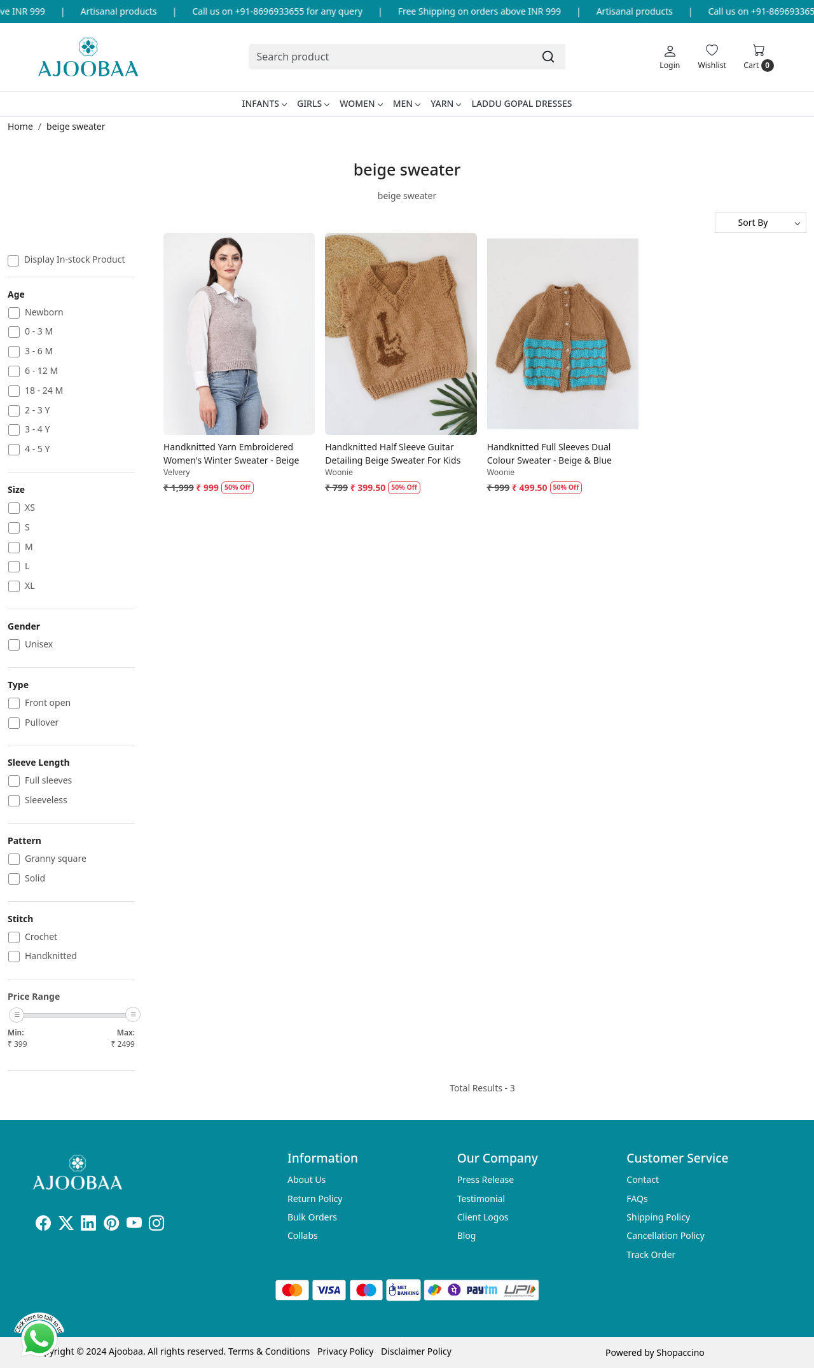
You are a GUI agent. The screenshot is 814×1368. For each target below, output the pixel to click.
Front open (48, 703)
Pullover (42, 722)
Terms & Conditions (269, 1351)
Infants (264, 103)
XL (30, 586)
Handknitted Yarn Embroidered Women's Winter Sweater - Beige (231, 453)
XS (30, 507)
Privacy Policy (345, 1351)
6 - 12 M (41, 371)
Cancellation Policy (665, 1235)
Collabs (302, 1235)
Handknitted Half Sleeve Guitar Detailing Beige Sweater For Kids (392, 453)
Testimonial (481, 1198)
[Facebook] (43, 1225)
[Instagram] (156, 1225)
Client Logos (483, 1217)
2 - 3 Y (37, 410)
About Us (306, 1179)
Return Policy (314, 1198)
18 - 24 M (44, 390)
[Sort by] (760, 222)
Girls (313, 103)
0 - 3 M (39, 331)
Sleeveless (46, 800)
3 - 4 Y (37, 429)
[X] (66, 1225)
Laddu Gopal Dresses (521, 103)
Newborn (44, 312)
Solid (35, 878)
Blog (466, 1235)
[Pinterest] (111, 1225)
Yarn (445, 103)
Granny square (55, 858)
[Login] (669, 56)
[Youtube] (134, 1225)
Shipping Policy (658, 1217)
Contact (642, 1179)
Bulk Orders (312, 1217)
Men (406, 103)
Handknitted (51, 956)
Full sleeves (48, 780)
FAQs (636, 1198)
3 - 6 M (39, 351)
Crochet (41, 937)
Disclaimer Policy (416, 1351)
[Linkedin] (88, 1225)
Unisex (39, 644)
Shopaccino (680, 1352)
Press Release (485, 1179)
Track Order (650, 1254)
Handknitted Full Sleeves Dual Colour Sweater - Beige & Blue (549, 453)
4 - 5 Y (37, 449)
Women (361, 103)
